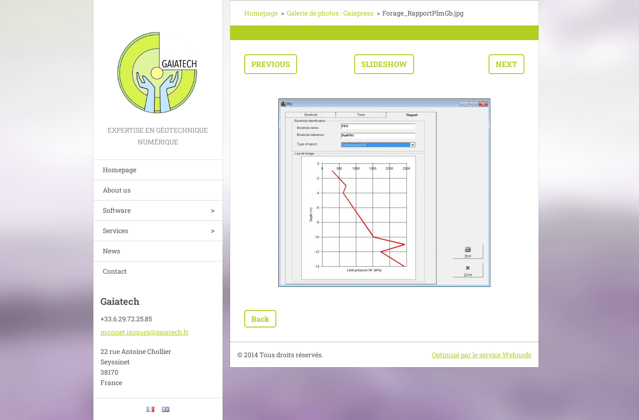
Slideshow (384, 64)
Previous (270, 64)
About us (117, 189)
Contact (115, 271)
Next (506, 64)
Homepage (119, 169)
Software (117, 210)
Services (115, 230)
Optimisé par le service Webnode (481, 354)
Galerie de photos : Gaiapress (330, 12)
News (111, 250)
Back (260, 319)
